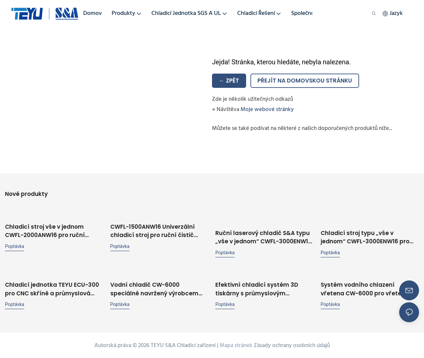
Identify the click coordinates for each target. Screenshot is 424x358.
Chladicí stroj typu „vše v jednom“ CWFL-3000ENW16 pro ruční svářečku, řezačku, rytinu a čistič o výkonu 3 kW (368, 236)
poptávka (14, 245)
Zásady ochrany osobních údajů (292, 344)
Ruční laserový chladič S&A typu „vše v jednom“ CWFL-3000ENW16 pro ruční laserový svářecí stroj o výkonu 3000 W (263, 236)
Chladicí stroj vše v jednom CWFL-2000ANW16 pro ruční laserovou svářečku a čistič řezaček (45, 230)
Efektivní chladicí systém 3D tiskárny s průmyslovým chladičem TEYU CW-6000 (256, 288)
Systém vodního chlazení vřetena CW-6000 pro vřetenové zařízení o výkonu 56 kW (368, 288)
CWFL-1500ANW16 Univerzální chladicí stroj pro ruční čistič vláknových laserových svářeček (158, 230)
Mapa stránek (236, 344)
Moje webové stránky (267, 109)
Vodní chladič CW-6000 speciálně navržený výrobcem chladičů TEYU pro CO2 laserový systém (156, 288)
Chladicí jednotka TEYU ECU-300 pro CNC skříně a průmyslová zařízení (52, 288)
